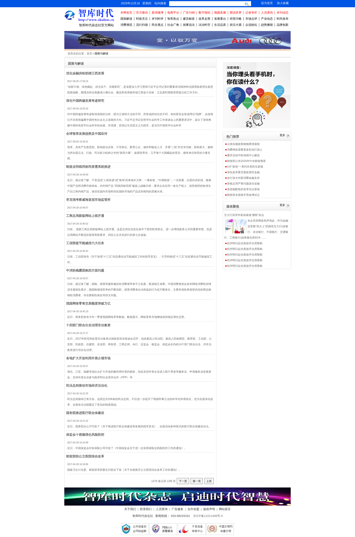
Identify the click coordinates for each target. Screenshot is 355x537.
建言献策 (189, 18)
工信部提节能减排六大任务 (85, 243)
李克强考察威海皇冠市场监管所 (88, 199)
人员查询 (267, 12)
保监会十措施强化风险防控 (85, 434)
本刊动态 (282, 12)
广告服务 (177, 509)
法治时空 (204, 24)
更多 (282, 135)
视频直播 (220, 12)
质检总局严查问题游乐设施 (243, 183)
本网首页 (126, 12)
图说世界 (236, 12)
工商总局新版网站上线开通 (85, 216)
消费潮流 (126, 24)
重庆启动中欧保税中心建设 (243, 155)
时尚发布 (282, 18)
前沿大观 (236, 24)
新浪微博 (157, 12)
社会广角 (173, 24)
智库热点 (173, 18)
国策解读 (126, 18)
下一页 (183, 481)
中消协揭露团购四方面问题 (85, 270)
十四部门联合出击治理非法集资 (88, 325)
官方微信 (142, 12)
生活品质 (220, 24)
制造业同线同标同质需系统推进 (88, 166)
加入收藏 (283, 3)
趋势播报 (267, 24)
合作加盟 (193, 509)
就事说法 (189, 24)
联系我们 (146, 509)
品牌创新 (282, 24)
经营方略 (236, 18)
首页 (89, 53)
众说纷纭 (251, 24)
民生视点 (157, 24)
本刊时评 (157, 18)
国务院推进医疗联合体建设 (85, 413)
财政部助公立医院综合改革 (85, 456)
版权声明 (209, 509)
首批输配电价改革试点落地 (243, 189)
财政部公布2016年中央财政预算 (246, 161)
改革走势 (204, 18)
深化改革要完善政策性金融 (243, 172)
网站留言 (225, 509)
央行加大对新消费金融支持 (243, 178)
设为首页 (267, 3)
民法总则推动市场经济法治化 (86, 385)
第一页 (197, 481)
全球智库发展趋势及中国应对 (86, 133)
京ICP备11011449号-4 (208, 516)
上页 (209, 481)
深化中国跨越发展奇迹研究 (85, 100)
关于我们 (130, 509)
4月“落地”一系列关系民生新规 (245, 166)
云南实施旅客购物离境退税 (243, 144)
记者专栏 (251, 12)
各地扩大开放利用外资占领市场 (88, 358)
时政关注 (142, 18)
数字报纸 (204, 12)
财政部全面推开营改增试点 (243, 194)
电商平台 (173, 12)
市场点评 (251, 18)
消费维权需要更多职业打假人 (244, 149)
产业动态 (267, 18)
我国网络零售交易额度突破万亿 (88, 303)
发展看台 (220, 18)
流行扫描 (142, 24)
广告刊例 (189, 12)
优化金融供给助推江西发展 (85, 73)
